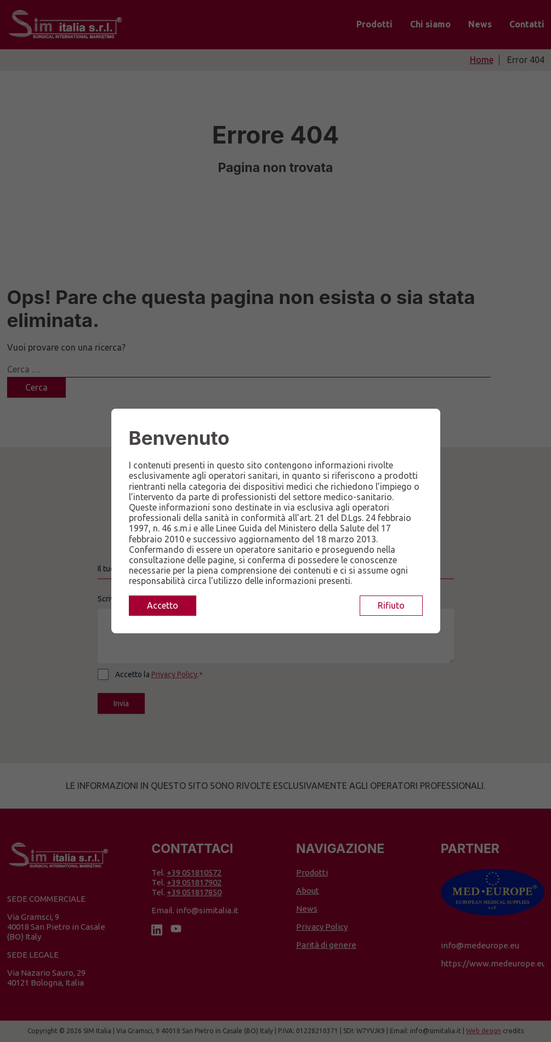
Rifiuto (391, 605)
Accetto (162, 605)
